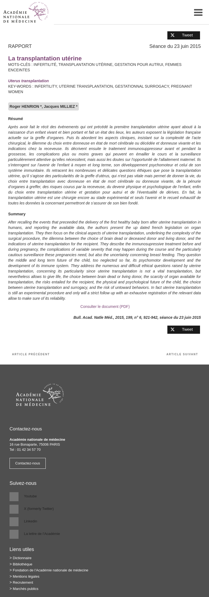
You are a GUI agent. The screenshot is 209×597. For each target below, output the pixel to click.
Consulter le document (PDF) (104, 306)
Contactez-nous (27, 463)
